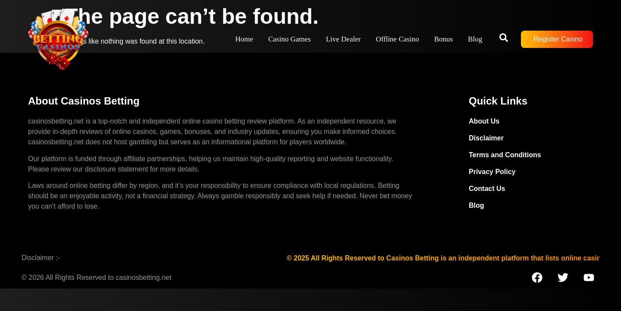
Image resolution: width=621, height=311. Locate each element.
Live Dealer (343, 39)
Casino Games (289, 39)
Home (244, 39)
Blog (475, 39)
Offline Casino (397, 39)
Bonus (443, 39)
